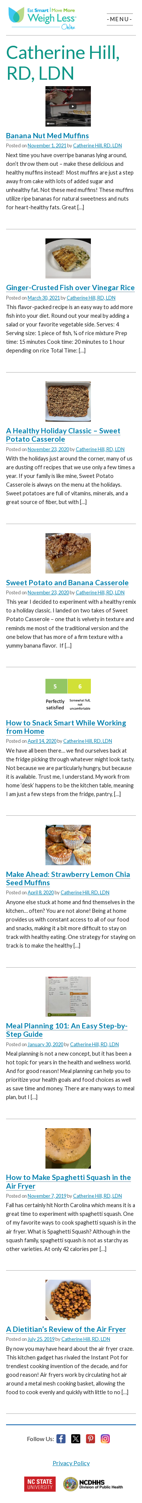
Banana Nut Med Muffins (47, 135)
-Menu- (120, 19)
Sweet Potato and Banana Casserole (67, 582)
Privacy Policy (71, 1462)
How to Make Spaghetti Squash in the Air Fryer (68, 1181)
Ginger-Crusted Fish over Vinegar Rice (70, 287)
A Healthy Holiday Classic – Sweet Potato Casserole (63, 434)
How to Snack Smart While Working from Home (66, 726)
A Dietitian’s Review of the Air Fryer (66, 1329)
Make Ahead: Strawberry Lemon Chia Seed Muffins (68, 878)
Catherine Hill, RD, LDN (97, 145)
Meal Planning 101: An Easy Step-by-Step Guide (67, 1029)
